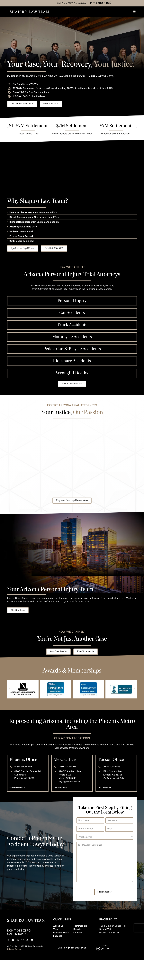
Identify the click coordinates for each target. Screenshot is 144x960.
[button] (134, 11)
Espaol (57, 935)
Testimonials (80, 925)
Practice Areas (61, 932)
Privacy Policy (14, 949)
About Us (58, 925)
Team (56, 929)
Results (77, 929)
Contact (77, 932)
